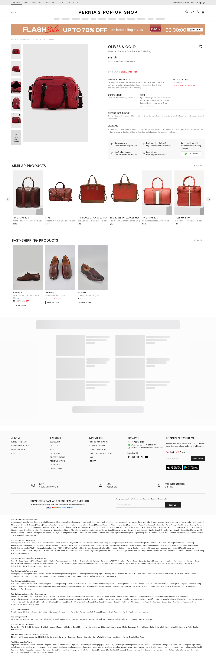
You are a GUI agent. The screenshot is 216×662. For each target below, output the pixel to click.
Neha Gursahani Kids (131, 629)
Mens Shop (155, 589)
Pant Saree (87, 579)
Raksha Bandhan (50, 639)
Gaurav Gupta (160, 530)
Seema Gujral (107, 530)
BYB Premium (16, 632)
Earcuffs (100, 599)
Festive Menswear (168, 589)
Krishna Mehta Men (86, 548)
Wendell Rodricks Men (135, 553)
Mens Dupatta (44, 589)
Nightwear (44, 579)
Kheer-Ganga (16, 548)
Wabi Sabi (162, 545)
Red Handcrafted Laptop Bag (188, 223)
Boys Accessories (146, 622)
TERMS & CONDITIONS (97, 452)
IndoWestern (126, 589)
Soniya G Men (106, 553)
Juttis (34, 604)
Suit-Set (149, 586)
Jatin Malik (173, 548)
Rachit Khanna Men (19, 550)
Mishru (113, 527)
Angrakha (23, 589)
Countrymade (48, 545)
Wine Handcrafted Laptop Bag (28, 223)
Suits (57, 586)
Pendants (165, 599)
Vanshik (111, 545)
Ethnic (108, 589)
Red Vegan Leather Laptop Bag (92, 223)
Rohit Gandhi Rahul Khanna (179, 530)
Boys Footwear (130, 622)
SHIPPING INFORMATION (98, 444)
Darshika (63, 548)
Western (116, 589)
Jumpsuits (15, 579)
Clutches (52, 604)
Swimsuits (25, 579)
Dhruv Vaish (36, 545)
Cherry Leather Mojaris (89, 298)
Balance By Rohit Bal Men (155, 553)
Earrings (24, 599)
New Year (140, 639)
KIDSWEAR (49, 2)
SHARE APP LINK (198, 461)
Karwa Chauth (129, 639)
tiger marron (21, 220)
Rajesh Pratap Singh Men (97, 545)
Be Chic (110, 566)
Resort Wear (168, 576)
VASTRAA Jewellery (117, 563)
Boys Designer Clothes (20, 622)
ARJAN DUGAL (63, 550)
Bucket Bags (125, 604)
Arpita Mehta (32, 535)
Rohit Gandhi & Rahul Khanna (88, 530)
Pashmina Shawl (189, 604)
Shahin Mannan (197, 535)
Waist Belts (78, 604)
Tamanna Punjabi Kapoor (179, 535)
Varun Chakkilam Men (194, 553)
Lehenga (34, 614)
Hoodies (112, 586)
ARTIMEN (31, 550)
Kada (201, 601)
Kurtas (50, 586)
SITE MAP (92, 463)
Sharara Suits (64, 614)
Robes (120, 586)
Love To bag (74, 563)
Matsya (56, 535)
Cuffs (31, 599)
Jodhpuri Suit (194, 586)
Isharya (27, 563)
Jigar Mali (139, 535)
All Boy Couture (168, 629)
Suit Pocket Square (100, 586)
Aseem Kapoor (30, 538)
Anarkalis (24, 576)
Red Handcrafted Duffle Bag (155, 223)
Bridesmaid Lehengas (127, 576)
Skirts (187, 576)
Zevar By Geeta (145, 563)
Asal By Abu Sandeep (91, 524)
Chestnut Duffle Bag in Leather (60, 223)
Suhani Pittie (16, 568)
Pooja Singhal (41, 524)
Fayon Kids (15, 629)
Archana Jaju (104, 535)
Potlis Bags (42, 604)
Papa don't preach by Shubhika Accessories (165, 566)
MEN (25, 2)
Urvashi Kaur (18, 538)
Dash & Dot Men (23, 545)
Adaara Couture (150, 535)
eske (47, 220)
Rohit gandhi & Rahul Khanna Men (130, 545)
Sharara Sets (91, 576)
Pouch (69, 604)
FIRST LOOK (73, 2)
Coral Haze (119, 566)
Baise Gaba (187, 524)
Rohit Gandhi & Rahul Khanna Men (68, 553)
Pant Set (180, 589)
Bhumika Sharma (78, 532)
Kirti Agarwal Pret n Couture (187, 629)
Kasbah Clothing (118, 550)
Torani (63, 535)
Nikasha (14, 532)
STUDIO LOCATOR (18, 452)
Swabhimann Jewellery (162, 563)
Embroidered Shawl (19, 607)
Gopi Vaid (196, 532)
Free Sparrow (116, 629)
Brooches (28, 591)
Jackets (194, 576)
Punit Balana (183, 527)
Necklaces (15, 599)
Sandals (22, 604)
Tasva (13, 545)
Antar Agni (62, 524)
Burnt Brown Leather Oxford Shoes (26, 299)
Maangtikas (82, 599)
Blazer (98, 622)
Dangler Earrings (130, 601)
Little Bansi (34, 629)
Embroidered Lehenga (48, 614)
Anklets (142, 599)
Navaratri (62, 639)
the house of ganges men (92, 220)
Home (13, 39)
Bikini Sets (179, 576)
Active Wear (191, 589)
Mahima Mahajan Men (150, 550)
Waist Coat (79, 586)
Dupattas (34, 579)
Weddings (117, 639)
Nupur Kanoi (132, 527)
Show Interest (129, 71)
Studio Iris (163, 535)
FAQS (91, 460)
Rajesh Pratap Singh (21, 530)
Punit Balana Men (117, 548)
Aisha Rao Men (50, 550)
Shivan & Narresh (28, 527)
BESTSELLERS (55, 444)
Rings (46, 599)
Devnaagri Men (102, 548)
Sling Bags (98, 604)
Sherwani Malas (89, 589)
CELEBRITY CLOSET (57, 460)
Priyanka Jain (166, 532)
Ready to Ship (99, 579)
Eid (40, 639)
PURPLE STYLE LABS (19, 444)
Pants (62, 586)
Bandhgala (32, 589)
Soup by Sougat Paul (182, 532)
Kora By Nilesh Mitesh (20, 556)
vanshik (82, 295)
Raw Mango (16, 524)
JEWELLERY (36, 2)
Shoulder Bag (155, 604)
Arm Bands (132, 599)
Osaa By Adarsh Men (147, 524)
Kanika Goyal (154, 532)
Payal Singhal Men (187, 550)
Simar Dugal (72, 535)
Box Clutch (177, 604)
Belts (29, 604)
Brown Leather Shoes (55, 298)
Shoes (15, 604)
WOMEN (16, 2)
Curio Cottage (17, 563)
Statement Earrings (113, 601)
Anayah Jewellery (40, 566)
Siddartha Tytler (120, 530)
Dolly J (104, 524)
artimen (17, 295)
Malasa (82, 535)
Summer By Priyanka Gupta (169, 524)
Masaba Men (166, 550)
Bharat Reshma (52, 548)
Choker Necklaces (175, 601)
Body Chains (122, 599)
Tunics (113, 576)
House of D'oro (193, 563)
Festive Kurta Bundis (141, 589)
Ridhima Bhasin (49, 530)
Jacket (91, 622)
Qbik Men (164, 548)
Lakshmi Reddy (56, 629)
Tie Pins (88, 586)
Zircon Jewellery (36, 601)
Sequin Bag (166, 604)
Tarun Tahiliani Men (151, 548)
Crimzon (47, 568)
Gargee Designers (92, 550)
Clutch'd (95, 563)
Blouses (53, 579)
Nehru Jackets (52, 622)
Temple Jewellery (66, 601)
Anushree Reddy (74, 524)
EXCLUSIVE (54, 448)
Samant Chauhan (93, 532)
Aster (129, 563)
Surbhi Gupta (91, 535)
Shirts (35, 586)
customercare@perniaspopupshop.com (143, 450)
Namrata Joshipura (62, 532)
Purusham (41, 548)
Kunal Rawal (179, 545)
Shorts (126, 586)
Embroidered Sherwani (78, 622)
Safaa (113, 535)
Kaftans (107, 576)
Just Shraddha (180, 563)
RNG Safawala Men (45, 553)
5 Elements (101, 566)
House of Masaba (18, 535)
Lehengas (15, 576)
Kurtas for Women (53, 576)
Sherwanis (66, 576)
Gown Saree (76, 579)
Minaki (14, 566)
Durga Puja (97, 639)
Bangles (53, 599)
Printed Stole (34, 607)
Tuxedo (14, 589)
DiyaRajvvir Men (77, 550)
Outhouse (104, 563)
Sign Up (173, 507)
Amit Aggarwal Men (133, 548)
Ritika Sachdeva (29, 568)
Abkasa (40, 550)
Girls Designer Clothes (20, 614)
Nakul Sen (122, 527)
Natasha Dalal (28, 524)
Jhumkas (141, 601)
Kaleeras (91, 599)
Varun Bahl (23, 532)
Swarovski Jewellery (19, 601)
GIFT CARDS (55, 456)
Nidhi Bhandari (90, 566)
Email (170, 454)
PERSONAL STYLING (57, 463)
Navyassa (83, 629)
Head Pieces (110, 599)
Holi (19, 639)
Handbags (61, 604)
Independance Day (30, 639)
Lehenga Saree (64, 579)
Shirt (104, 622)
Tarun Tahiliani (135, 530)
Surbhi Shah (107, 532)
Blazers (142, 586)
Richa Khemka (123, 535)
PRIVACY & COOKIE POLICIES (100, 456)
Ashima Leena (197, 530)
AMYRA (143, 566)
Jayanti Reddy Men (175, 553)
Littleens (145, 629)
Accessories (65, 589)
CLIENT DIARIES (56, 471)
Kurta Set (74, 614)
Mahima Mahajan (102, 527)
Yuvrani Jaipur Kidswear (99, 629)
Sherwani (43, 586)
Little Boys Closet (71, 629)
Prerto (40, 568)
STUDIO (61, 2)
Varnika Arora (61, 563)
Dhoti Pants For (115, 614)
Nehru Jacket (26, 586)
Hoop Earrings (161, 601)
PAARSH (176, 550)
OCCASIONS (55, 467)
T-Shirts (134, 586)
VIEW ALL (198, 168)
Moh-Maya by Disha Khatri (43, 563)
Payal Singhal (147, 530)
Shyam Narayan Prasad (137, 532)
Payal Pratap (171, 527)
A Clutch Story (76, 566)
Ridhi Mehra (198, 524)
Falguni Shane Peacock (118, 524)
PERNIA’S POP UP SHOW (20, 448)
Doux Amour (64, 566)
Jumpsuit (55, 589)
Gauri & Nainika (49, 527)
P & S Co (25, 629)
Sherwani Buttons (161, 586)
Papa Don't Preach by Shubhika (151, 527)
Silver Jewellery (98, 601)
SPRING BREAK (119, 553)
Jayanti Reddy (63, 527)
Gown (82, 576)
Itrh (131, 535)
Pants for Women (155, 576)
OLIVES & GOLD (122, 46)
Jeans (172, 586)
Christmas (107, 639)
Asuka (170, 545)
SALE (52, 452)
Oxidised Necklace (191, 601)
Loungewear (76, 589)
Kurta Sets (33, 576)
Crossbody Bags (111, 604)
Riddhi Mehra (36, 530)
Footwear (15, 591)
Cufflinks (101, 589)
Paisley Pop (189, 566)
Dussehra (71, 639)
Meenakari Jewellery (178, 599)
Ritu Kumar (61, 530)
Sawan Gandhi (45, 535)
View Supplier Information (184, 85)
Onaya (39, 527)
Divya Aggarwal (119, 532)
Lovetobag (52, 566)
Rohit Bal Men (150, 545)
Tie (22, 591)
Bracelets (39, 599)
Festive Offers (111, 579)
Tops (100, 576)
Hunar (135, 563)
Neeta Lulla (33, 532)
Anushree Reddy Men (188, 548)
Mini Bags (135, 604)
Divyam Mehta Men (77, 545)
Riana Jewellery (24, 566)
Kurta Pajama (181, 586)
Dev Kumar (73, 548)
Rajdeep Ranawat (197, 527)
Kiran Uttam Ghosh (86, 527)
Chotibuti (45, 629)
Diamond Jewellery (82, 601)
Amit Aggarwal (46, 532)
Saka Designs (155, 629)
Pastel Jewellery (50, 601)
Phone (182, 454)
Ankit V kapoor (62, 545)
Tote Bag (144, 604)
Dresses (75, 576)
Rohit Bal (71, 530)
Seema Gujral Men (91, 553)
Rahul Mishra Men (29, 553)
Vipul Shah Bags (132, 566)
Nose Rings (71, 599)
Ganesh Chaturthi (84, 639)
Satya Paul (52, 524)
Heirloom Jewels (153, 599)
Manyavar (15, 527)
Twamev (189, 545)
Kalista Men (105, 550)
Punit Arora (15, 553)
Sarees (41, 576)
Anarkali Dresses (93, 614)
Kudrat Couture (133, 550)
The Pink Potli (85, 563)
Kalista (74, 527)
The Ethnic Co (29, 548)
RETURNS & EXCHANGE (98, 448)
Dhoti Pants (141, 576)
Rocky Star (133, 524)
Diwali (13, 639)
